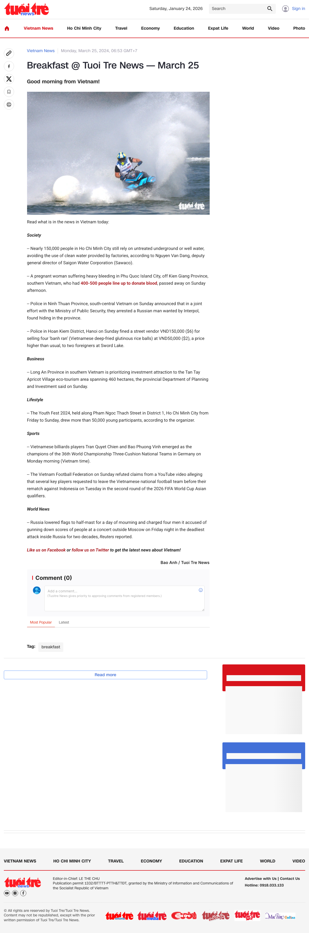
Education (184, 28)
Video (273, 28)
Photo (299, 28)
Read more (105, 675)
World (248, 28)
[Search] (242, 9)
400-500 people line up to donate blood (119, 283)
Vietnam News (38, 28)
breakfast (50, 647)
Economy (150, 28)
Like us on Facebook (46, 550)
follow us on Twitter (90, 550)
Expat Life (218, 28)
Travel (121, 28)
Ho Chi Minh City (84, 28)
